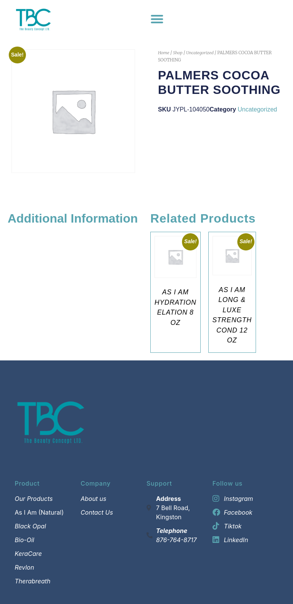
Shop (177, 52)
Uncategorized (200, 52)
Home (163, 52)
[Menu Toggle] (157, 19)
